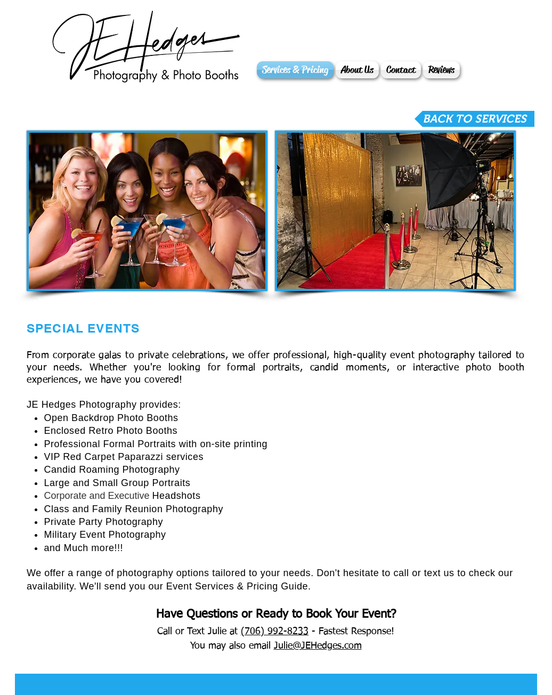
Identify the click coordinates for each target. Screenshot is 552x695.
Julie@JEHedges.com (318, 646)
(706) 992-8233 (275, 631)
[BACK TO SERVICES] (474, 119)
